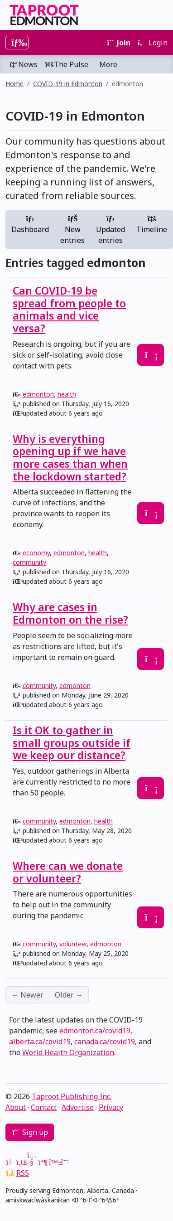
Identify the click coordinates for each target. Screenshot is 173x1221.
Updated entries (110, 230)
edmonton (38, 394)
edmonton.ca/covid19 (94, 1031)
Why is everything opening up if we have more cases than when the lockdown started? (70, 457)
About (15, 1107)
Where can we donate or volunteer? (68, 872)
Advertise (78, 1107)
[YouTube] (31, 1162)
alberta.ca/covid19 (40, 1042)
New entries (72, 230)
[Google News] (9, 1162)
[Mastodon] (42, 1162)
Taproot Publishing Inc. (71, 1096)
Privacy (111, 1107)
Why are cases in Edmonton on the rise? (70, 613)
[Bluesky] (53, 1162)
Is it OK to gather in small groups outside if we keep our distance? (71, 742)
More (108, 64)
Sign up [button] (29, 1132)
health (67, 394)
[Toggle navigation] (17, 42)
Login (153, 43)
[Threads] (64, 1162)
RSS (22, 1173)
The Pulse (66, 64)
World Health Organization (68, 1052)
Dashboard (30, 224)
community (29, 562)
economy (36, 552)
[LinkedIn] (20, 1162)
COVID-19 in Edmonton (67, 83)
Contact (44, 1107)
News (23, 64)
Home (14, 83)
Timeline (151, 224)
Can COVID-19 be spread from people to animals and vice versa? (69, 309)
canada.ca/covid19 (104, 1042)
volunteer (72, 944)
